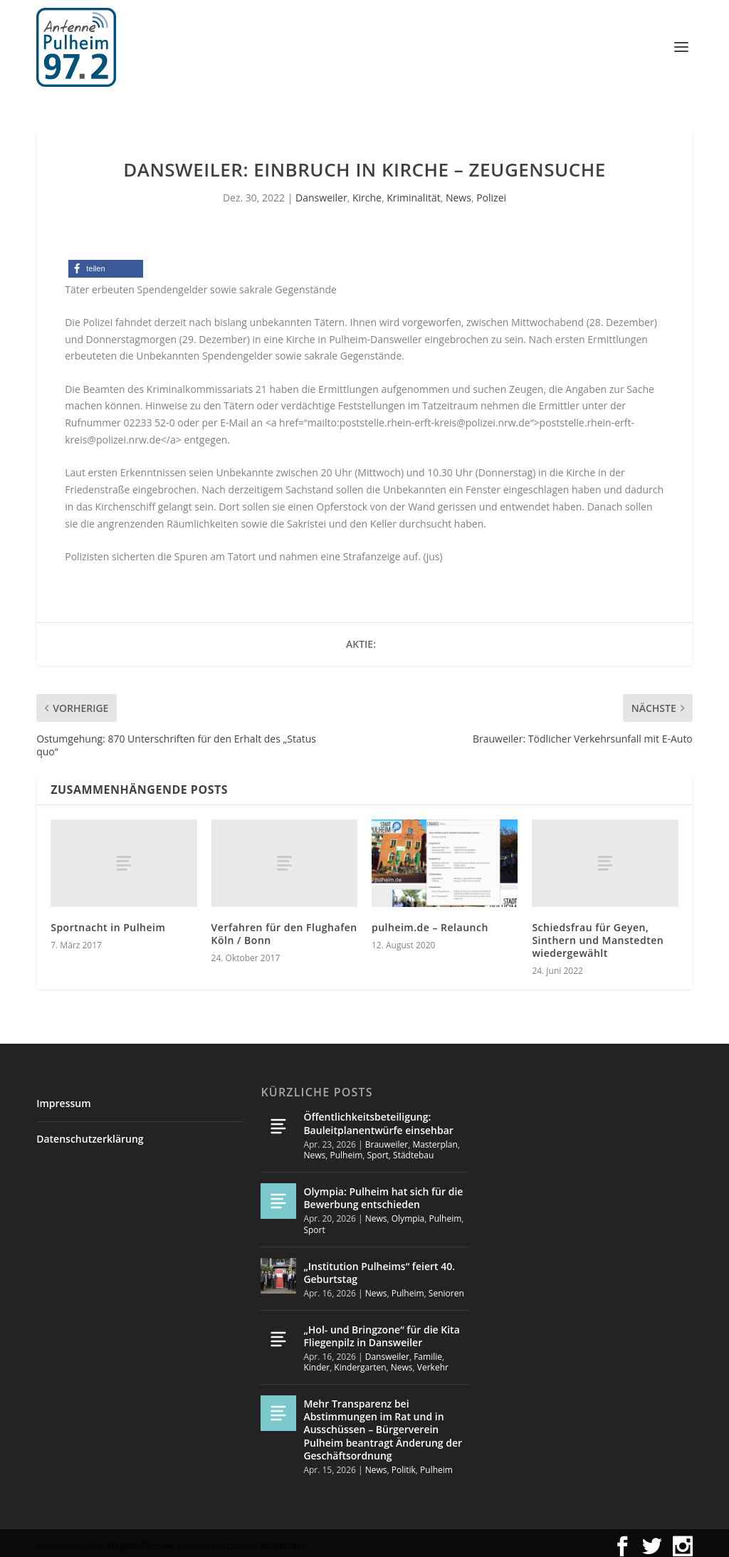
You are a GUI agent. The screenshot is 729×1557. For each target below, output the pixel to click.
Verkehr (433, 1361)
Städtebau (413, 1149)
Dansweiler (321, 191)
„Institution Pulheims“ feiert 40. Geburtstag (379, 1266)
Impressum (63, 1096)
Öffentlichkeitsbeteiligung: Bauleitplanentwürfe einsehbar (378, 1116)
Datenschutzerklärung (89, 1132)
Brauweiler (386, 1138)
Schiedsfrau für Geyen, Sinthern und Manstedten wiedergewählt (598, 933)
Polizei (491, 191)
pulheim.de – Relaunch (430, 921)
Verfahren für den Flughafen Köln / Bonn (284, 927)
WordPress (282, 1540)
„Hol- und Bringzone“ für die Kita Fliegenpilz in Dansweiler (381, 1329)
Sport (378, 1149)
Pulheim (346, 1149)
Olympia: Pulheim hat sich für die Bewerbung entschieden (383, 1191)
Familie (428, 1350)
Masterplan (435, 1138)
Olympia (408, 1212)
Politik (404, 1463)
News (458, 191)
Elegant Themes (140, 1540)
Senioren (446, 1287)
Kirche (367, 191)
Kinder (316, 1361)
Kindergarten (360, 1361)
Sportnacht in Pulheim (108, 921)
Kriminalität (414, 191)
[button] (105, 262)
